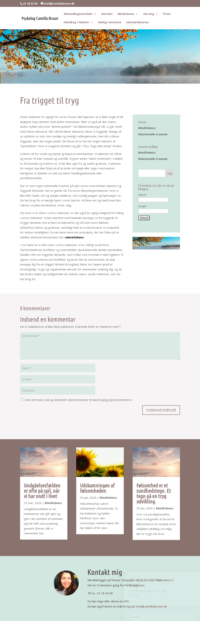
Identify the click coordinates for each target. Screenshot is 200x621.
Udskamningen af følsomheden (97, 488)
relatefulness (74, 237)
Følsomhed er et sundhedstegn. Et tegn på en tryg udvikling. (153, 493)
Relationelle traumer (153, 134)
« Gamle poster (31, 548)
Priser (167, 14)
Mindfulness (126, 14)
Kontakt (107, 14)
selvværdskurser (137, 22)
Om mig (148, 14)
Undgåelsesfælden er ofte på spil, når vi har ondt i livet (42, 490)
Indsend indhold (161, 410)
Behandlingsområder (78, 14)
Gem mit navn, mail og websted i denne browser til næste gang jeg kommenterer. (78, 400)
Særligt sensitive (109, 22)
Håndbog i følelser (76, 22)
